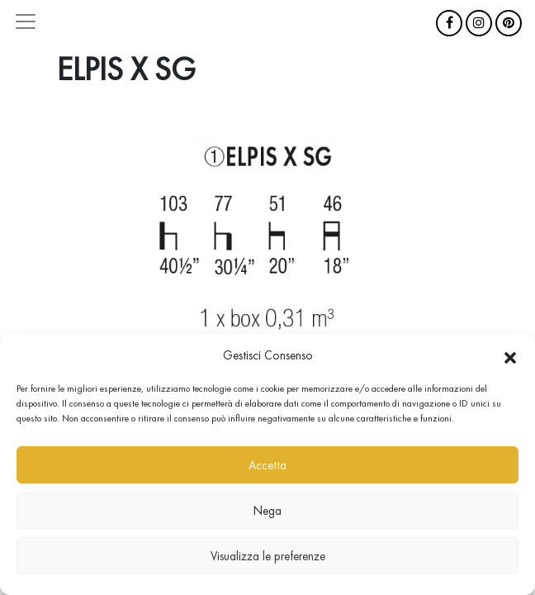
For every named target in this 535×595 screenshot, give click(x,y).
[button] (510, 355)
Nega (267, 510)
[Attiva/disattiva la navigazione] (25, 21)
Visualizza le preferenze (268, 556)
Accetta (267, 465)
